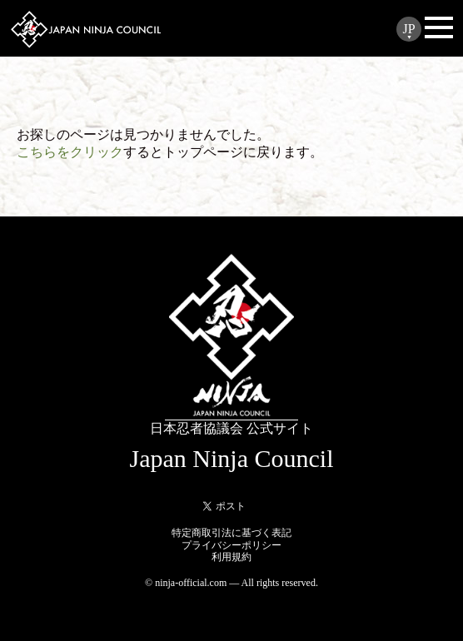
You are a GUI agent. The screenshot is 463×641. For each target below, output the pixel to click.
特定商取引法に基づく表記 (231, 533)
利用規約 (231, 557)
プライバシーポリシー (231, 545)
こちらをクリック (70, 152)
